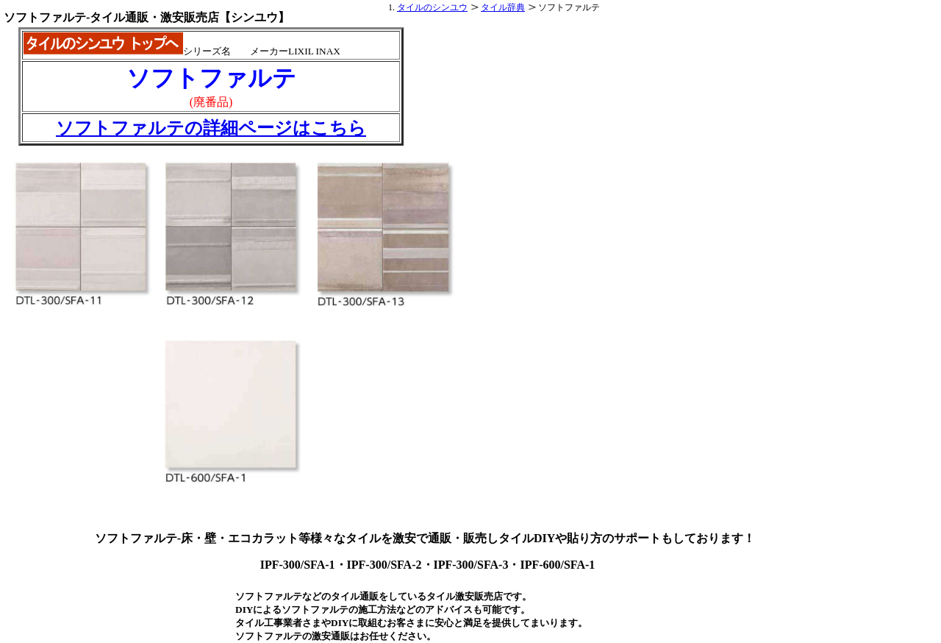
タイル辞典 (503, 7)
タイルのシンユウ (432, 7)
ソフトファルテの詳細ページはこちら (211, 128)
